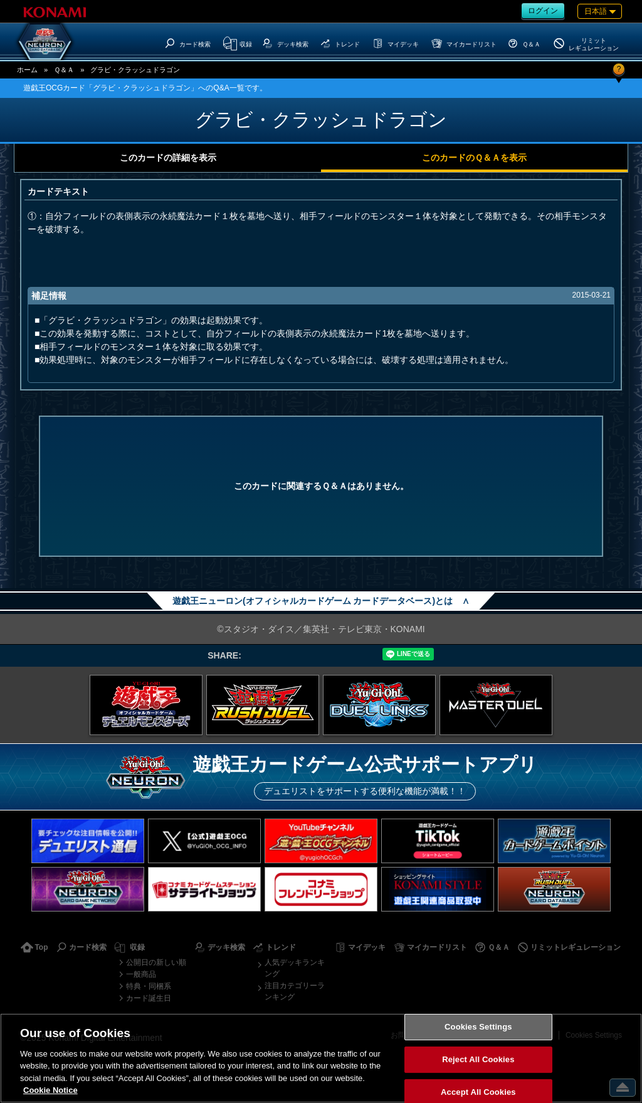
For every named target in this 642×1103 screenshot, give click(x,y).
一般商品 (141, 974)
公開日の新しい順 (156, 962)
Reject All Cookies (478, 1059)
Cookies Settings (478, 1027)
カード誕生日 (148, 998)
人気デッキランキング (295, 968)
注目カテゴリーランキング (295, 991)
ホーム (27, 69)
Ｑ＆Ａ (64, 69)
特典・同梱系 (148, 986)
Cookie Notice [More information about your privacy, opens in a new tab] (50, 1090)
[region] (321, 1058)
